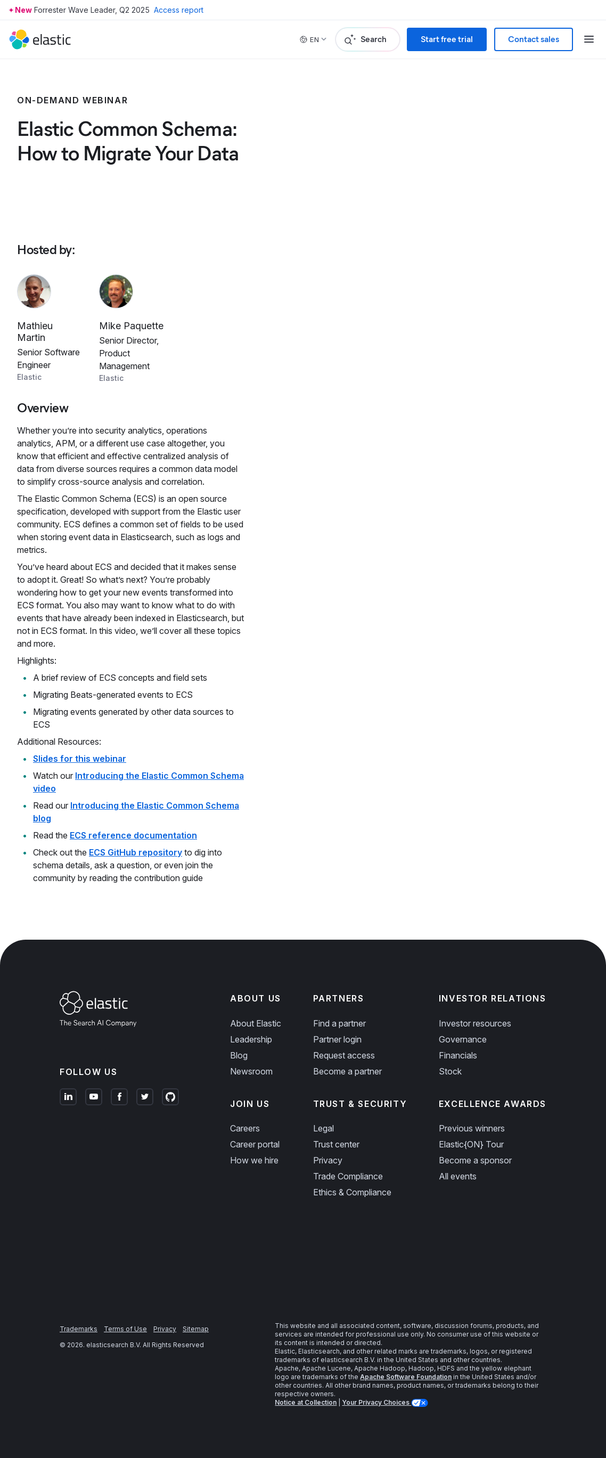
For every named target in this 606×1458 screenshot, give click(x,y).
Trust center (336, 1144)
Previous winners (472, 1128)
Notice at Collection (306, 1402)
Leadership (251, 1039)
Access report (178, 9)
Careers (245, 1128)
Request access (344, 1055)
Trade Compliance (348, 1176)
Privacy (327, 1160)
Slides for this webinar (79, 758)
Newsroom (251, 1071)
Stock (450, 1071)
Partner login (337, 1039)
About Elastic (255, 1023)
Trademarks (78, 1329)
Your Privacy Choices (376, 1402)
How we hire (254, 1160)
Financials (458, 1055)
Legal (323, 1128)
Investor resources (475, 1023)
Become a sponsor (475, 1160)
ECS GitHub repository (135, 852)
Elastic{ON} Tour (471, 1144)
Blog (239, 1055)
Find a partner (339, 1023)
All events (458, 1176)
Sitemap (196, 1329)
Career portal (255, 1144)
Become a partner (347, 1071)
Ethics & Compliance (352, 1192)
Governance (463, 1039)
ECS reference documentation (133, 835)
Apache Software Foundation (406, 1377)
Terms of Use (125, 1329)
